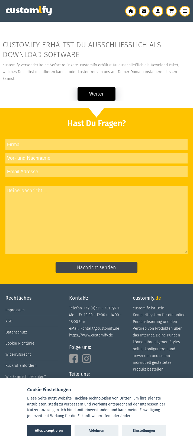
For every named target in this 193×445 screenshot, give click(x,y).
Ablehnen (96, 430)
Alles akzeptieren (49, 430)
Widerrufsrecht (18, 354)
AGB (8, 321)
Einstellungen (144, 430)
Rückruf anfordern (21, 365)
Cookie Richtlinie (19, 343)
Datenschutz (16, 332)
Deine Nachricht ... (96, 220)
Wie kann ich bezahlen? (25, 376)
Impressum (15, 310)
